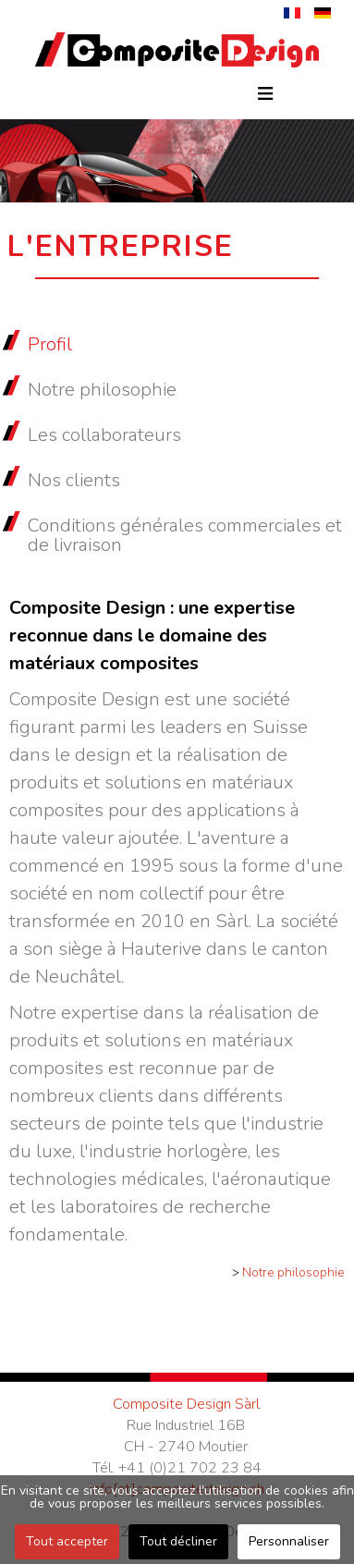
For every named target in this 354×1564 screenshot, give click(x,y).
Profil (50, 344)
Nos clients (74, 480)
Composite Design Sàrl (186, 1404)
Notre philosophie (102, 389)
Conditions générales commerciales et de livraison (185, 535)
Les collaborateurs (104, 435)
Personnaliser (289, 1541)
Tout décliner (178, 1541)
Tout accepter (67, 1541)
